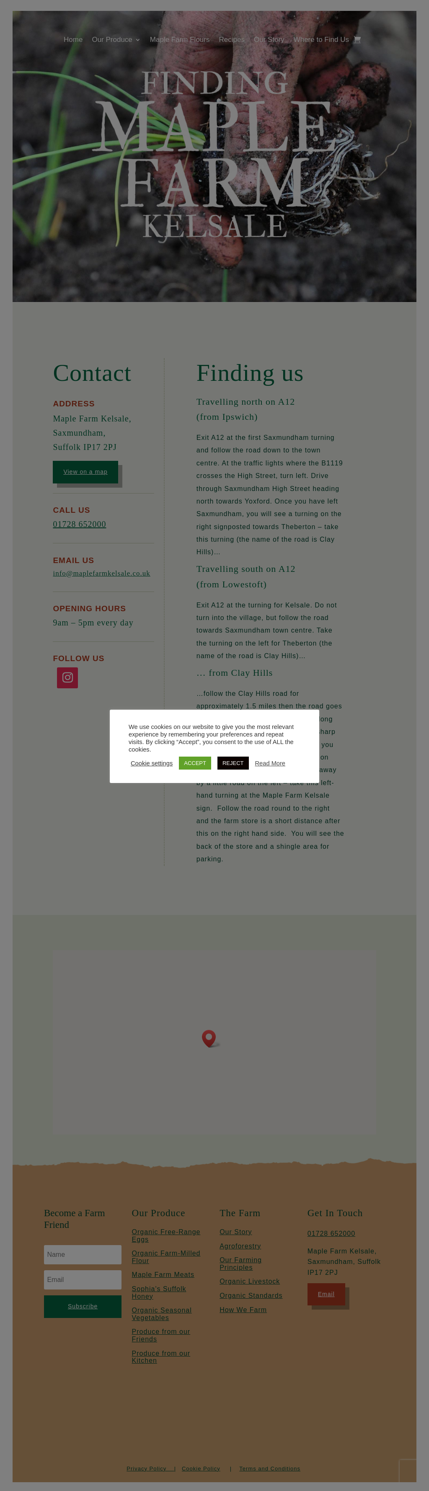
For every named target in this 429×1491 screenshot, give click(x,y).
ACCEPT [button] (195, 763)
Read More (270, 763)
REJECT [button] (233, 763)
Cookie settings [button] (152, 763)
